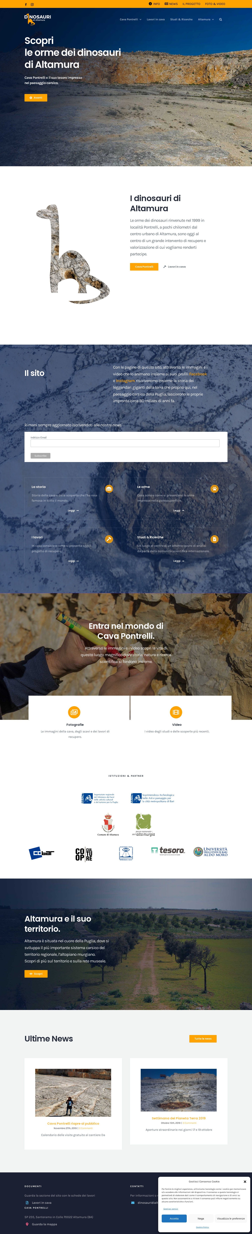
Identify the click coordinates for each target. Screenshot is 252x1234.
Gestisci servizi (170, 1209)
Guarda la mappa (44, 1224)
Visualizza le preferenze (231, 1218)
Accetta (174, 1218)
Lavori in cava (41, 1203)
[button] (245, 1181)
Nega (201, 1218)
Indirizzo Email (39, 437)
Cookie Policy (202, 1227)
